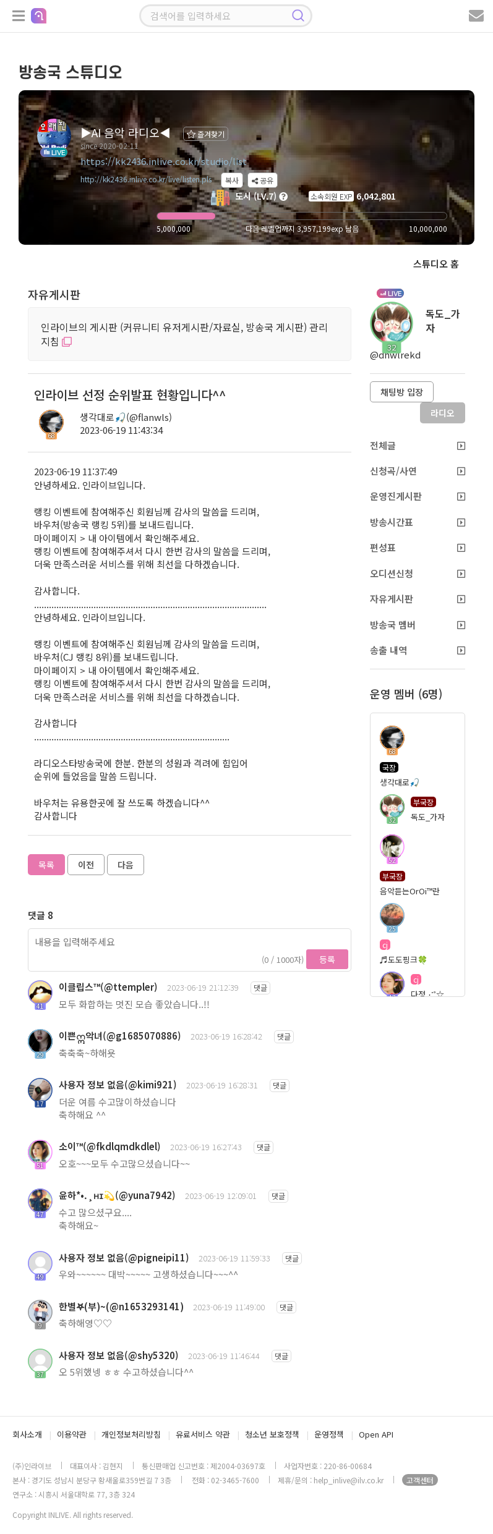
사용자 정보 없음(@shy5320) (119, 1355)
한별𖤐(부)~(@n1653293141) (121, 1306)
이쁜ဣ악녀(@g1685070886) (120, 1035)
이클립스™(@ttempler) (108, 986)
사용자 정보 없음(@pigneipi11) (124, 1257)
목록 (46, 864)
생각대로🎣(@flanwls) (126, 416)
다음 (126, 864)
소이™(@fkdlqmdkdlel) (110, 1146)
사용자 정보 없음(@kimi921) (118, 1084)
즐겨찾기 (206, 134)
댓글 (260, 987)
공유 (262, 180)
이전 (86, 864)
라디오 (443, 413)
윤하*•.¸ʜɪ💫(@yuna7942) (117, 1195)
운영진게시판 (417, 495)
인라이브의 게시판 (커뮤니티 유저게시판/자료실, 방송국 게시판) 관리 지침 (184, 334)
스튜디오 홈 (436, 263)
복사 (232, 180)
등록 (327, 959)
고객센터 (420, 1480)
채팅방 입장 (401, 392)
